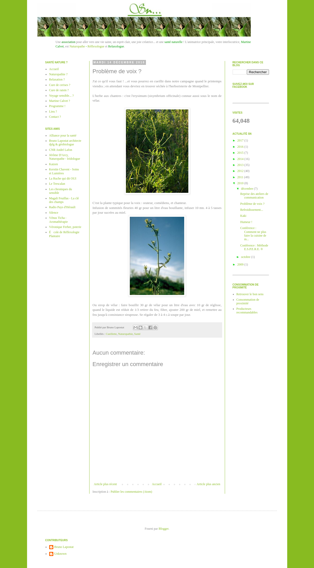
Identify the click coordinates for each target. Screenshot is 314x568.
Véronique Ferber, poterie (65, 227)
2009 (240, 264)
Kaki (243, 216)
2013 (240, 165)
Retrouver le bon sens (250, 294)
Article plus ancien (208, 484)
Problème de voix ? (252, 204)
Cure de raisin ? (59, 90)
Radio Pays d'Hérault (62, 207)
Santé (137, 333)
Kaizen (53, 164)
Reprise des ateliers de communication (254, 195)
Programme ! (57, 106)
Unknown (60, 553)
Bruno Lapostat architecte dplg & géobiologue (65, 142)
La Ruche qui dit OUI (62, 178)
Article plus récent (105, 484)
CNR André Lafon (60, 150)
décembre (247, 188)
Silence (53, 212)
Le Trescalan (57, 184)
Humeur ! (246, 222)
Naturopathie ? (58, 74)
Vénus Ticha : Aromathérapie (58, 219)
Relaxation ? (57, 79)
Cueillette (111, 333)
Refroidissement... (251, 210)
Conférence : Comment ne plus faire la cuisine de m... (253, 233)
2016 (240, 147)
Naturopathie (125, 333)
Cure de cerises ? (60, 85)
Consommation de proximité (247, 301)
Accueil (157, 484)
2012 (240, 171)
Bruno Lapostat (64, 547)
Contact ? (55, 117)
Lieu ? (53, 111)
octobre (246, 257)
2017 (240, 140)
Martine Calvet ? (59, 101)
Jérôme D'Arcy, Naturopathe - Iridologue (64, 156)
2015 (240, 153)
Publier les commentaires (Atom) (131, 491)
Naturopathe (77, 46)
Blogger (164, 528)
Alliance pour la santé (62, 135)
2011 (240, 177)
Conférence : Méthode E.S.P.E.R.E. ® (254, 247)
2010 (240, 183)
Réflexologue (95, 46)
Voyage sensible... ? (61, 95)
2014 (240, 159)
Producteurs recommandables (247, 310)
